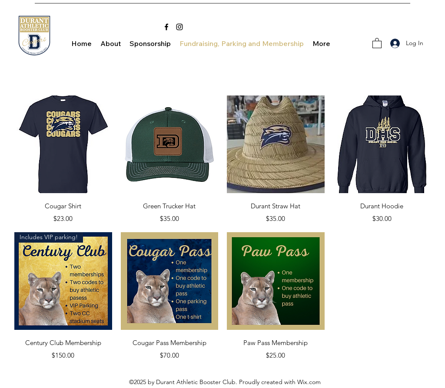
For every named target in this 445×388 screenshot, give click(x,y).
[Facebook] (166, 27)
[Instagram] (179, 27)
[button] (377, 42)
